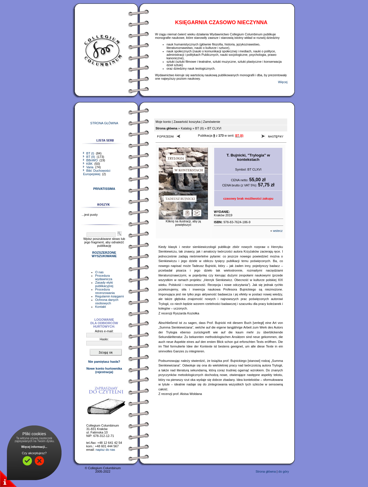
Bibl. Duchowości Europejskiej (96, 172)
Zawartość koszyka (187, 121)
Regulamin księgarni (109, 296)
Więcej (283, 82)
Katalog (186, 128)
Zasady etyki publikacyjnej (104, 284)
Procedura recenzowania (105, 291)
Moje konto (163, 121)
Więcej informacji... (34, 446)
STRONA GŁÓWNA (104, 123)
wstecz (278, 230)
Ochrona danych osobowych (106, 301)
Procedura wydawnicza (103, 277)
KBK (88, 163)
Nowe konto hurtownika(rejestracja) (104, 370)
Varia (88, 167)
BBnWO (91, 160)
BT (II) (89, 156)
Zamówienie (211, 121)
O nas (99, 272)
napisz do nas (105, 449)
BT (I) (89, 153)
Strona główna (266, 471)
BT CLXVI (214, 128)
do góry (283, 471)
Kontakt (100, 306)
